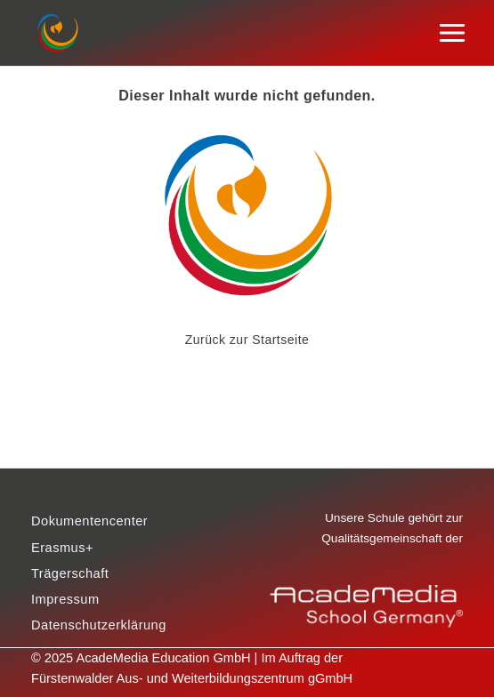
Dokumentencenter (89, 521)
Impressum (65, 599)
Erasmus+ (62, 548)
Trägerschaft (70, 573)
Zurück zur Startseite (247, 339)
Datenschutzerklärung (98, 625)
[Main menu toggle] (452, 33)
